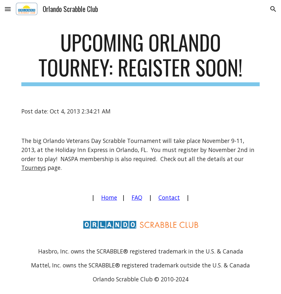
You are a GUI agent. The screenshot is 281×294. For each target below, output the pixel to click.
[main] (141, 58)
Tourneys (33, 167)
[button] (8, 9)
